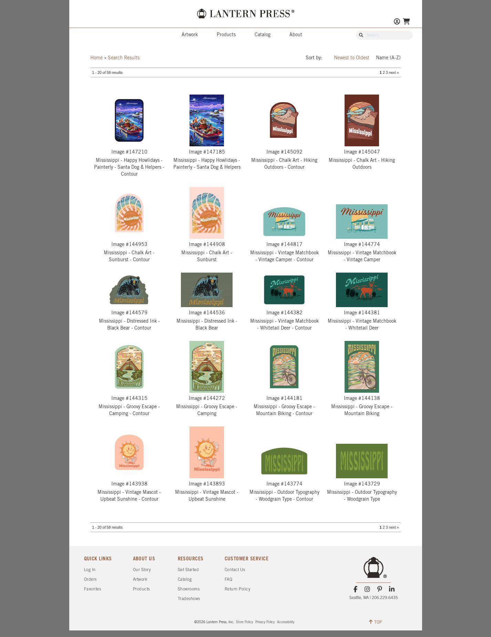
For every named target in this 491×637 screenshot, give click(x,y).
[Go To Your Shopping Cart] (406, 22)
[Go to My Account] (397, 22)
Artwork (190, 35)
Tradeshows (189, 599)
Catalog (262, 35)
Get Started (188, 570)
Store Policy (244, 622)
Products (226, 35)
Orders (90, 579)
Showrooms (189, 589)
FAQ (229, 579)
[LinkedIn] (392, 589)
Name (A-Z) (388, 58)
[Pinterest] (380, 589)
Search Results (124, 58)
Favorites (92, 589)
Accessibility (285, 622)
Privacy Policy (265, 622)
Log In (90, 570)
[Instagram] (367, 589)
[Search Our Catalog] (387, 35)
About (295, 35)
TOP (375, 621)
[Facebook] (355, 589)
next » (394, 72)
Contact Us (235, 570)
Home (96, 58)
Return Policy (237, 589)
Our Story (142, 570)
